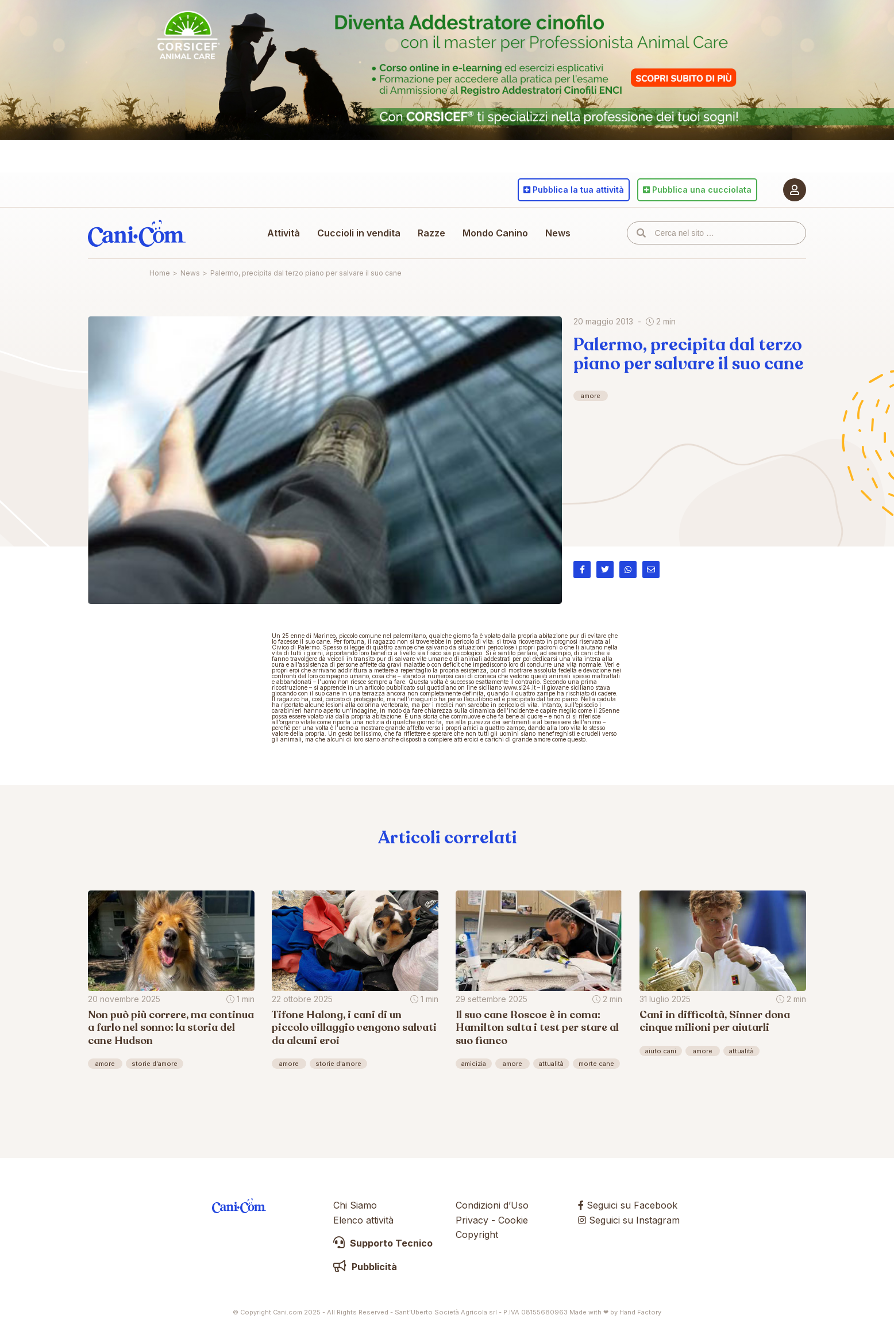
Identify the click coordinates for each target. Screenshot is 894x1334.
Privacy (472, 1220)
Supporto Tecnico (383, 1243)
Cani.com (137, 233)
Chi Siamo (355, 1205)
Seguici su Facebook (627, 1205)
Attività (283, 233)
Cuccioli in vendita (358, 233)
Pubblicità (365, 1266)
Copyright (477, 1234)
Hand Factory (640, 1312)
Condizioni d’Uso (492, 1205)
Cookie (513, 1220)
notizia (374, 721)
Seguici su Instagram (629, 1220)
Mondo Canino (495, 233)
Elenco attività (363, 1220)
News (558, 233)
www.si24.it (519, 687)
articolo (374, 687)
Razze (431, 233)
